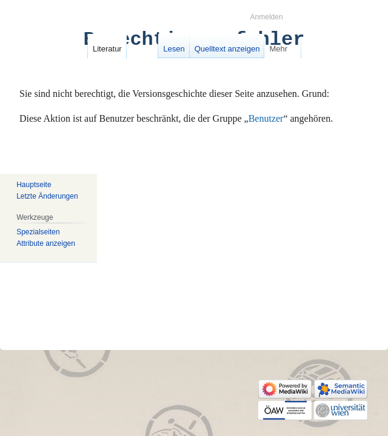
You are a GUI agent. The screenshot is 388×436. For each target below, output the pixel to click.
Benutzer (266, 118)
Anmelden (266, 17)
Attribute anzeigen (45, 243)
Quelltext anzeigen (227, 48)
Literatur (107, 48)
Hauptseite (33, 184)
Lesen (173, 48)
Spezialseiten (37, 231)
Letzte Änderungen (47, 196)
